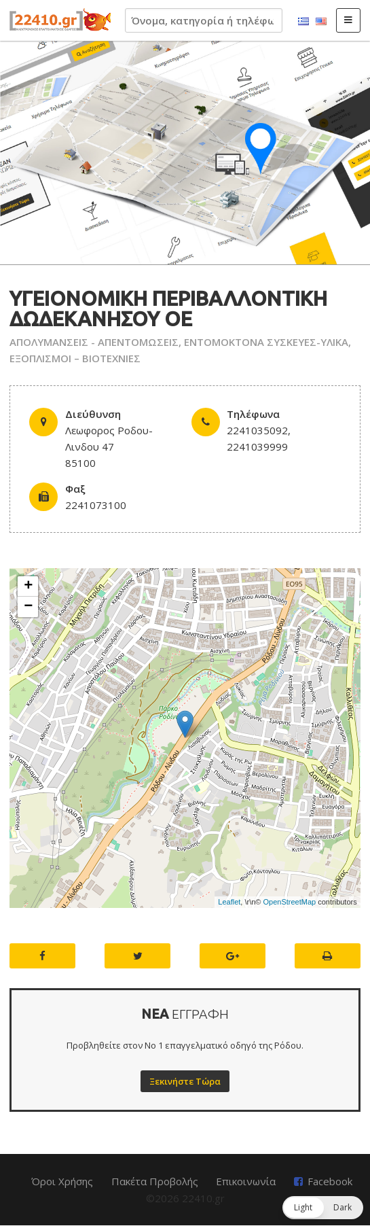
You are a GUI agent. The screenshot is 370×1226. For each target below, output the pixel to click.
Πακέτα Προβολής (154, 1181)
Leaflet (229, 902)
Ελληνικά (303, 21)
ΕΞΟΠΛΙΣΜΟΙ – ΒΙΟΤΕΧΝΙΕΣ (75, 358)
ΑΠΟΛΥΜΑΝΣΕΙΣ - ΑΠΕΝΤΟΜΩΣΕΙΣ (94, 342)
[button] (322, 1207)
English (321, 21)
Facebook (330, 1181)
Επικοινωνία (246, 1181)
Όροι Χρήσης (62, 1181)
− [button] (28, 607)
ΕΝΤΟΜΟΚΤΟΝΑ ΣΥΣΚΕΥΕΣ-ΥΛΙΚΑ (266, 342)
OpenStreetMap (289, 902)
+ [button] (28, 586)
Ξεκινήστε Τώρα (185, 1081)
